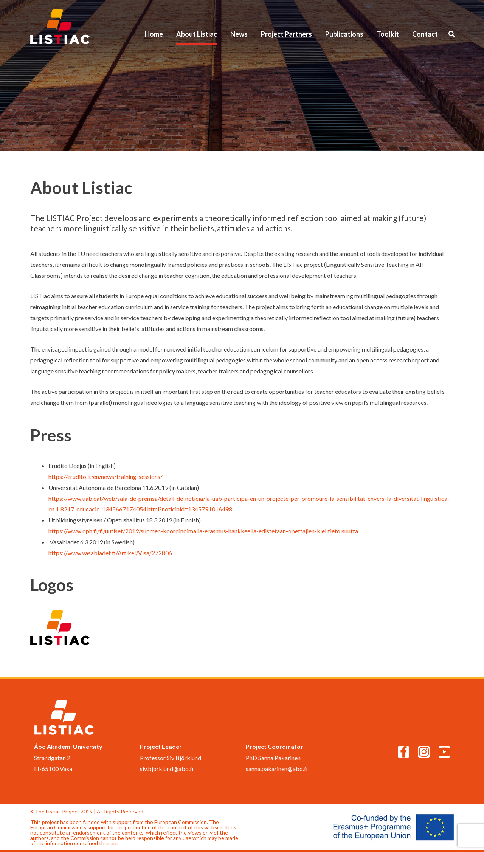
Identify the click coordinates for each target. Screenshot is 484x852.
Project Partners (286, 34)
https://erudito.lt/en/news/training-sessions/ (105, 476)
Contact (425, 34)
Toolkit (388, 34)
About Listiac (196, 34)
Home (154, 34)
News (239, 34)
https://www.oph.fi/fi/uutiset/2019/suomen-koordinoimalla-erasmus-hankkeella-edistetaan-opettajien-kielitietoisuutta (203, 530)
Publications (344, 34)
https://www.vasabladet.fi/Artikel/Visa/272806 (110, 552)
